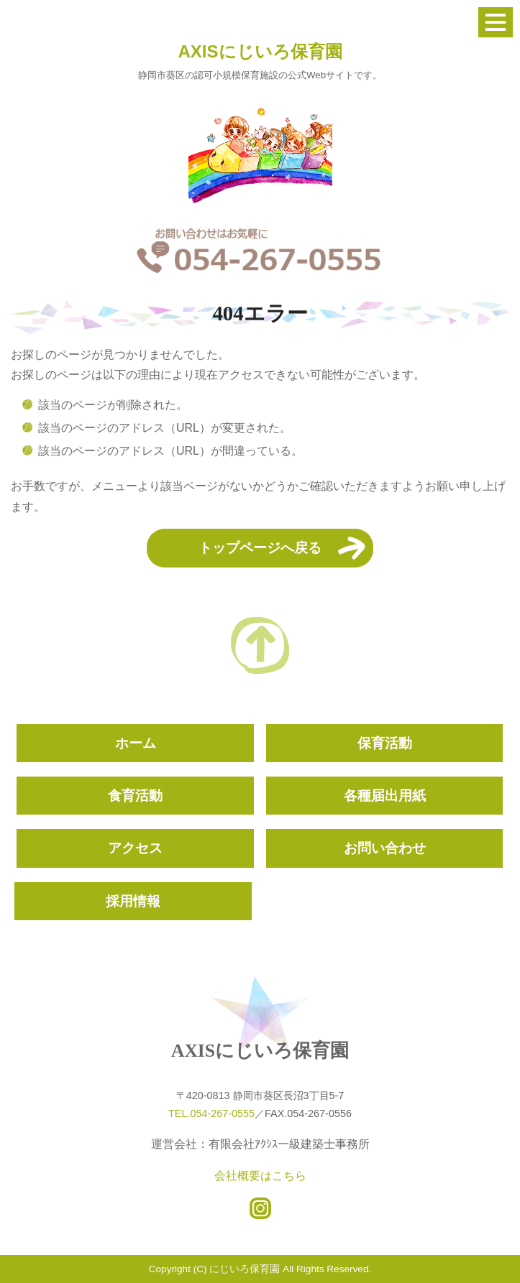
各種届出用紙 (385, 795)
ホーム (135, 743)
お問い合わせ (385, 848)
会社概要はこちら (260, 1175)
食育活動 (135, 795)
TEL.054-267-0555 (211, 1113)
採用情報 (133, 901)
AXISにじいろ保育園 (260, 51)
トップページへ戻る (260, 547)
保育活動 (384, 743)
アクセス (135, 848)
